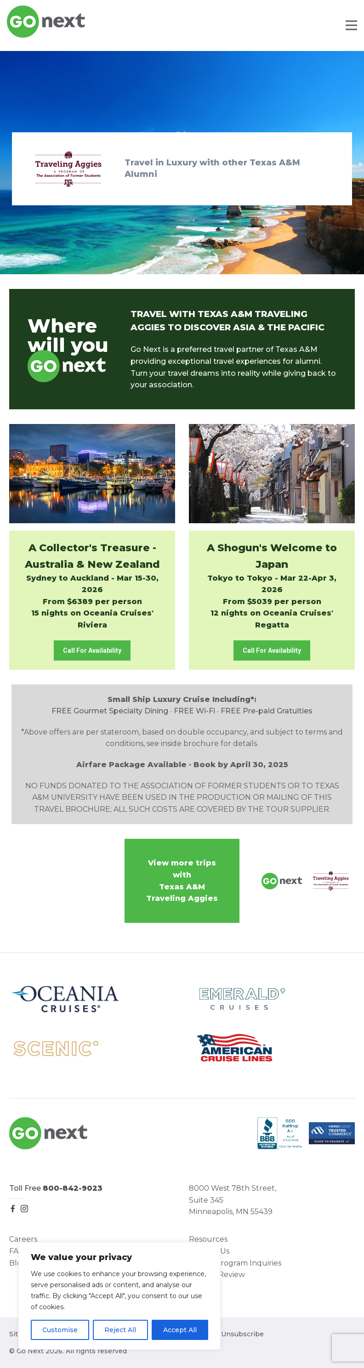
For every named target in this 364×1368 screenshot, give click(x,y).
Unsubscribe (242, 1334)
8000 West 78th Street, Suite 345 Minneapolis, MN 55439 (232, 1200)
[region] (119, 1296)
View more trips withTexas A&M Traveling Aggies (182, 881)
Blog (18, 1263)
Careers (23, 1239)
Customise (60, 1330)
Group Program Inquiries (235, 1263)
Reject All (120, 1330)
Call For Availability (92, 650)
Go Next (46, 22)
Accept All (180, 1330)
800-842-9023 (72, 1188)
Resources (208, 1239)
